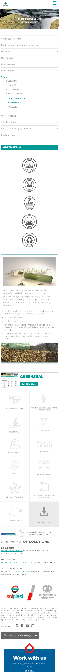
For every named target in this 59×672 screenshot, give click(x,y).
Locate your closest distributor (15, 562)
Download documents (11, 550)
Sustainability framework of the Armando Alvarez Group (39, 533)
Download (29, 384)
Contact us (24, 571)
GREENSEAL (31, 376)
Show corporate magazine (20, 635)
